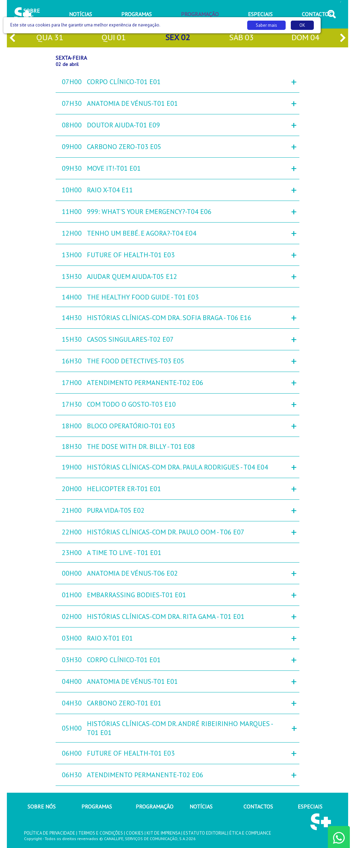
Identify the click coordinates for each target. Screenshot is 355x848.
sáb (241, 38)
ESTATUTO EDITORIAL (204, 833)
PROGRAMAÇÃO (154, 806)
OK (302, 25)
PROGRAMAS (96, 806)
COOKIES (135, 833)
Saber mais (266, 25)
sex (177, 38)
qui (114, 38)
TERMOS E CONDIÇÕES (100, 833)
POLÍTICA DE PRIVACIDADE (49, 833)
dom (305, 38)
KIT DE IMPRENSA (163, 833)
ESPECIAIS (310, 806)
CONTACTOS (258, 806)
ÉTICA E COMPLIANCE (250, 833)
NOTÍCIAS (201, 806)
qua (49, 38)
